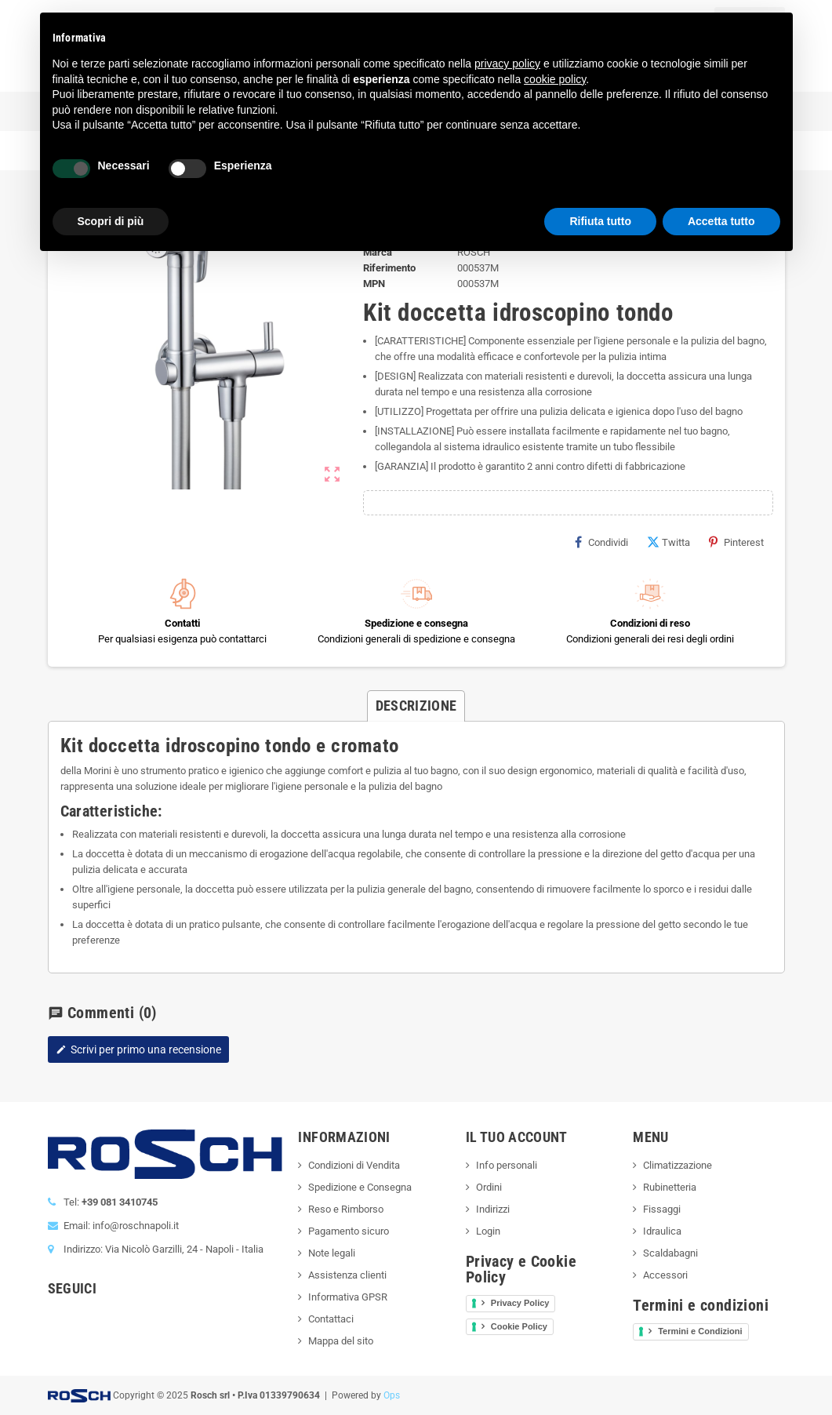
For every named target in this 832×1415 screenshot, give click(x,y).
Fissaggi (662, 1209)
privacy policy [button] (507, 63)
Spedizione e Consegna (360, 1187)
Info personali (506, 1165)
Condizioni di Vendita (354, 1165)
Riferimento (389, 268)
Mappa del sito (340, 1341)
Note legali (331, 1253)
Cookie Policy (519, 1326)
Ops (391, 1395)
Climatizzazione (677, 1165)
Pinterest (736, 542)
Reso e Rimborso (345, 1209)
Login (488, 1231)
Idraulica (662, 1231)
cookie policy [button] (555, 79)
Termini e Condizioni (700, 1331)
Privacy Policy (520, 1303)
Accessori (665, 1275)
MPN (374, 283)
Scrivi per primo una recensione (138, 1049)
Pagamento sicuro (348, 1231)
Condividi (601, 542)
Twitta (668, 542)
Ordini (489, 1187)
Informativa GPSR (347, 1297)
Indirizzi (493, 1209)
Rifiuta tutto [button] (600, 221)
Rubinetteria (669, 1187)
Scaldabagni (670, 1253)
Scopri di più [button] (111, 221)
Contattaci (331, 1319)
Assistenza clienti (347, 1275)
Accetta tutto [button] (721, 221)
